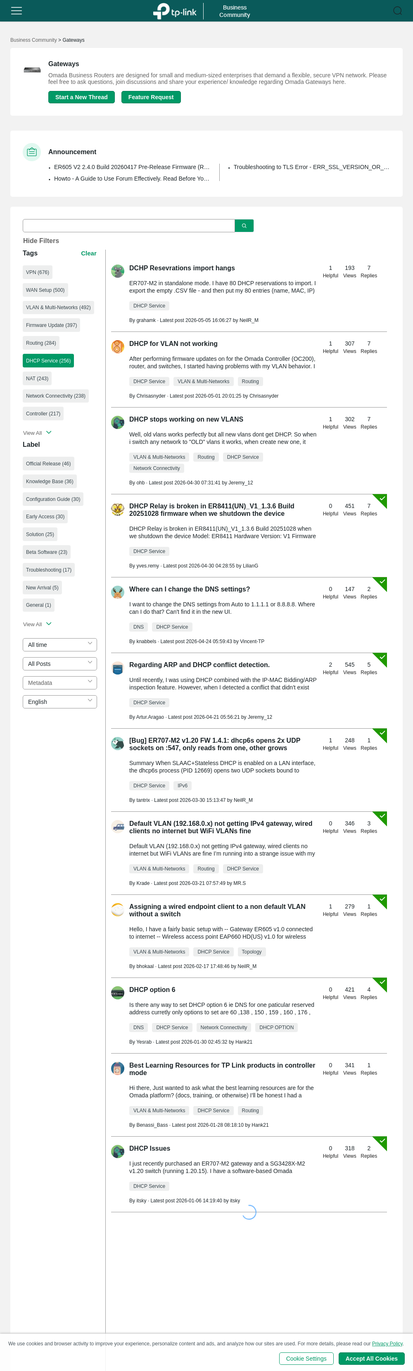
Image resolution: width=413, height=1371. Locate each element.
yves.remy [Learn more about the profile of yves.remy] (147, 566)
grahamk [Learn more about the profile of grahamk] (146, 320)
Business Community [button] (234, 11)
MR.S (239, 883)
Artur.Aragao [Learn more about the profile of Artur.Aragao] (150, 717)
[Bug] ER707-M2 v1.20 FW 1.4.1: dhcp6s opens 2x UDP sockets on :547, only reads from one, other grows (214, 744)
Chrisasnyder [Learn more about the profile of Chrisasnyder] (151, 396)
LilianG (250, 566)
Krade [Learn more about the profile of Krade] (143, 883)
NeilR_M (249, 320)
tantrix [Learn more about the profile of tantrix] (143, 800)
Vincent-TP (252, 641)
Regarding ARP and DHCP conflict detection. (199, 664)
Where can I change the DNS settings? (189, 589)
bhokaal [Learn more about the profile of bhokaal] (145, 966)
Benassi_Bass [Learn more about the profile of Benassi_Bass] (152, 1125)
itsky (235, 1201)
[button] (16, 10)
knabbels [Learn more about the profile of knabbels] (146, 641)
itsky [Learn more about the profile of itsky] (141, 1201)
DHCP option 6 (152, 989)
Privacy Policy (387, 1344)
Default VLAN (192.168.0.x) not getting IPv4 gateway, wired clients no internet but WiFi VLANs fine (220, 827)
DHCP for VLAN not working (173, 343)
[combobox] (60, 644)
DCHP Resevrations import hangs (182, 268)
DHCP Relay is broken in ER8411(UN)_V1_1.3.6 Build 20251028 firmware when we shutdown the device (211, 510)
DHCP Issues (149, 1148)
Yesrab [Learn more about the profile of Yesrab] (144, 1042)
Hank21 (243, 1042)
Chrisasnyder (264, 396)
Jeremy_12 (240, 483)
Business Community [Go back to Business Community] (33, 40)
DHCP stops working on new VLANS (186, 419)
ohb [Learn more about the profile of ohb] (140, 483)
